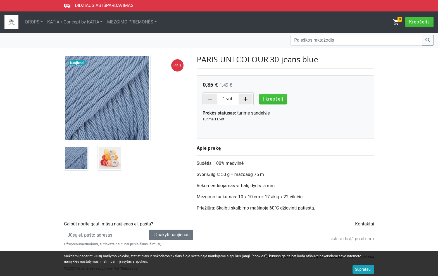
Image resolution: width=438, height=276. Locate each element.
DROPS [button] (32, 22)
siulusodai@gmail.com (351, 238)
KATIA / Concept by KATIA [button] (73, 22)
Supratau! (363, 269)
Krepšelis (419, 22)
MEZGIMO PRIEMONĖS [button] (130, 22)
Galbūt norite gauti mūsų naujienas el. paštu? (108, 224)
